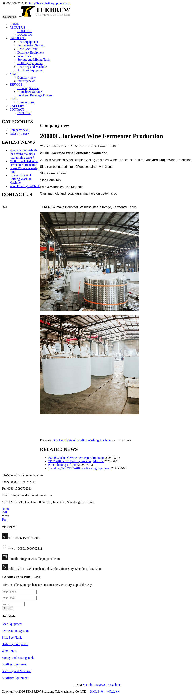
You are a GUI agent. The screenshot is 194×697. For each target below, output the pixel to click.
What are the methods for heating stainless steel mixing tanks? (23, 154)
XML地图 (97, 691)
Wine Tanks (24, 56)
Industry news (26, 81)
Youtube (88, 684)
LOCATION (25, 34)
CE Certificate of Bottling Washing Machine (82, 440)
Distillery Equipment (30, 52)
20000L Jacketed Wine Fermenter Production (76, 457)
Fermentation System (30, 45)
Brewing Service (28, 88)
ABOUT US (17, 27)
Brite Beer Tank (27, 49)
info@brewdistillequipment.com (49, 3)
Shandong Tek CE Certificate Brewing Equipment (79, 468)
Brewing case (26, 102)
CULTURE (24, 31)
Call (4, 512)
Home (5, 508)
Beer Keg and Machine (32, 66)
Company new (26, 77)
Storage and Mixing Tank (33, 59)
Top (4, 519)
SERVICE (16, 84)
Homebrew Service (29, 91)
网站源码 (113, 691)
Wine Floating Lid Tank (63, 464)
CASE (14, 99)
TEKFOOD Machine (107, 684)
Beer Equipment (27, 41)
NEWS (14, 74)
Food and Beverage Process (34, 95)
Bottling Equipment (30, 63)
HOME (14, 24)
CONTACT (17, 109)
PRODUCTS (18, 38)
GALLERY (17, 106)
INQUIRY (24, 113)
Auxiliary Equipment (30, 70)
